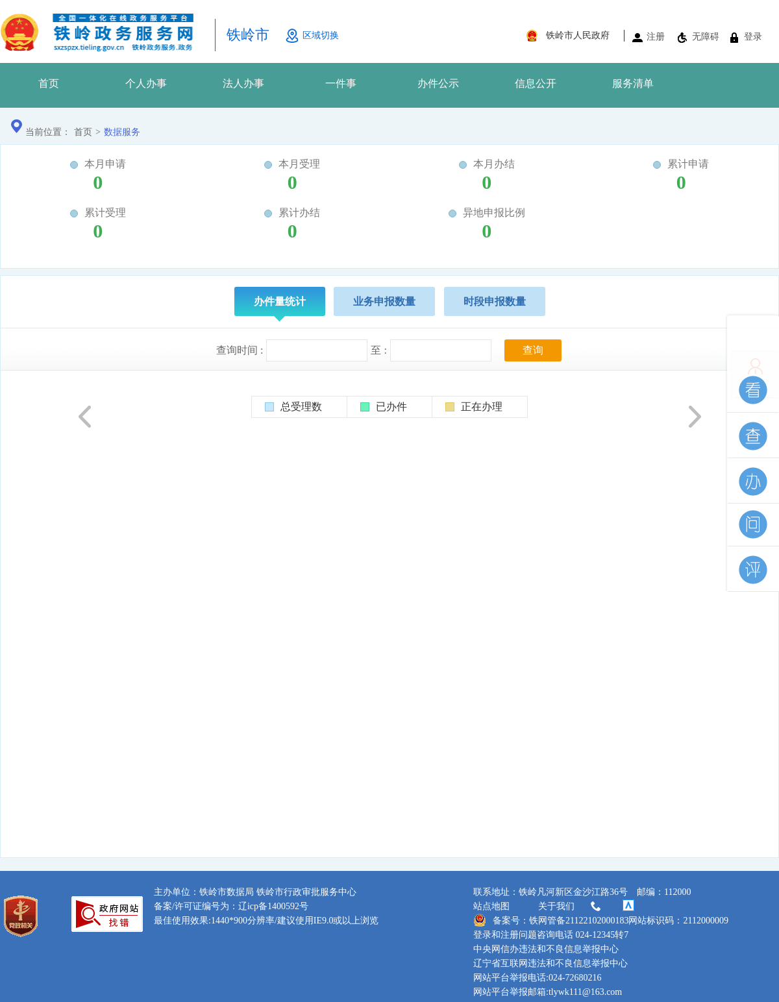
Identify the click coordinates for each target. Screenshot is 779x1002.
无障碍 (705, 37)
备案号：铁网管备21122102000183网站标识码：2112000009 (600, 920)
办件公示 (438, 83)
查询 (533, 350)
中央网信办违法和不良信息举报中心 (546, 949)
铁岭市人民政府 (578, 35)
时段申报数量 (495, 301)
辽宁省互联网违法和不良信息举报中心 (550, 963)
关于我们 (570, 906)
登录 (753, 37)
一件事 (340, 83)
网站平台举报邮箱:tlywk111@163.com (547, 992)
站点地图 (491, 906)
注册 (656, 37)
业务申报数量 (384, 301)
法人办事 (243, 83)
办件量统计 (280, 306)
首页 (48, 83)
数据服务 (122, 132)
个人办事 (146, 83)
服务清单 (633, 83)
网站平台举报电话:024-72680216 (537, 978)
